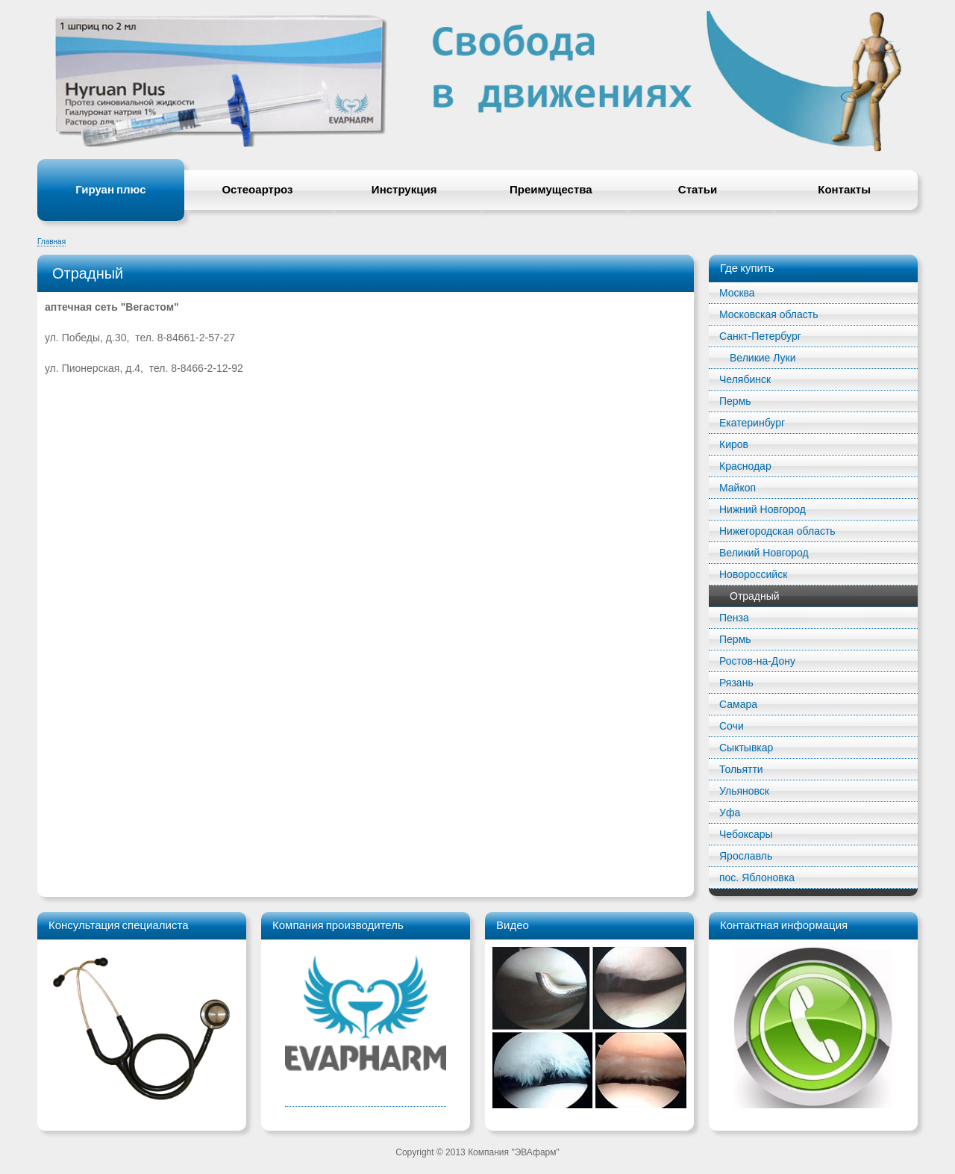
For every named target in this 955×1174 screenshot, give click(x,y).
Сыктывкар (746, 748)
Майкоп (737, 488)
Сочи (731, 726)
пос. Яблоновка (757, 877)
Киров (733, 444)
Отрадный (755, 596)
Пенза (734, 618)
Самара (738, 704)
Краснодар (745, 466)
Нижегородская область (777, 531)
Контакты (844, 189)
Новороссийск (753, 574)
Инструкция (404, 189)
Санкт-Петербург (760, 336)
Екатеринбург (752, 423)
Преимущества (551, 189)
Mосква (737, 293)
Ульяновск (744, 791)
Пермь (735, 401)
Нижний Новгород (762, 509)
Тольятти (741, 769)
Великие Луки (763, 358)
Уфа (729, 813)
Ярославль (745, 856)
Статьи (697, 189)
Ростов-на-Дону (757, 661)
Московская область (768, 314)
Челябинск (745, 379)
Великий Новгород (764, 553)
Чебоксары (746, 834)
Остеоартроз (257, 189)
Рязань (736, 683)
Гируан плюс (110, 189)
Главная (51, 241)
